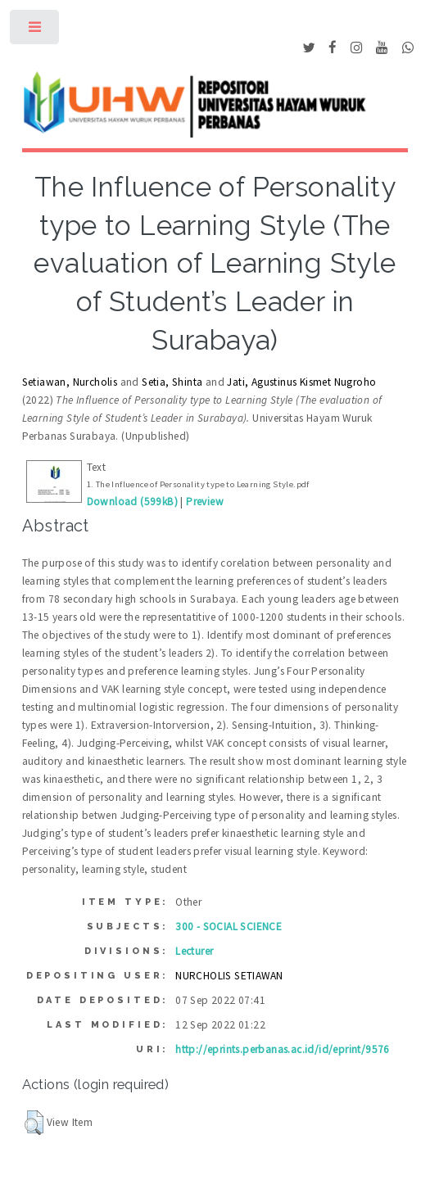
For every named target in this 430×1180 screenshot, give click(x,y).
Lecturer (194, 951)
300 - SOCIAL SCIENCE (228, 927)
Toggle (35, 30)
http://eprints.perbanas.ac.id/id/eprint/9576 (282, 1049)
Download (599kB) (132, 502)
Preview (205, 502)
